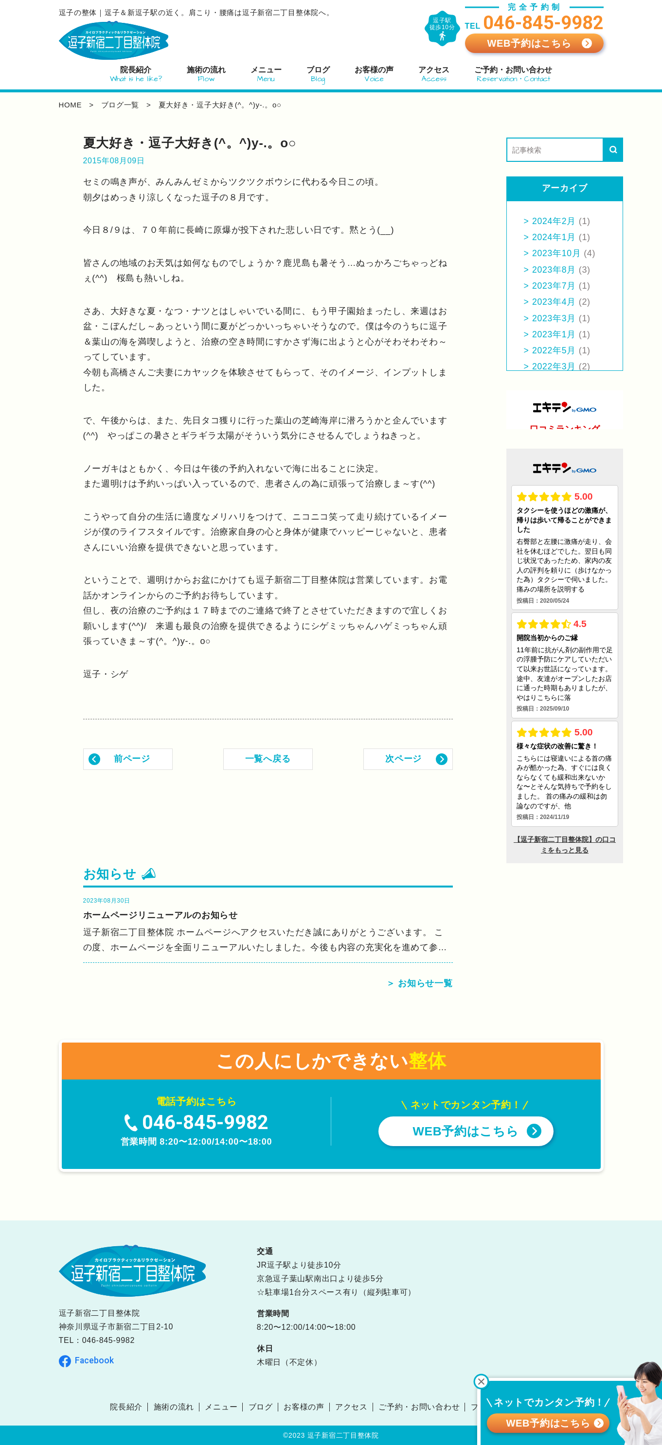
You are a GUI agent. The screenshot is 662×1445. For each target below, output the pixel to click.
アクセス (351, 1407)
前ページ (132, 759)
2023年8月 (555, 270)
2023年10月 (557, 253)
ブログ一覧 (120, 105)
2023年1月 (555, 334)
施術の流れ (173, 1407)
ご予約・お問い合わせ (419, 1407)
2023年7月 (555, 286)
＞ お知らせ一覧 (419, 983)
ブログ (260, 1407)
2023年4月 (555, 302)
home (70, 105)
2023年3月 (555, 318)
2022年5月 (555, 350)
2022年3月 (555, 366)
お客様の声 (304, 1407)
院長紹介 (126, 1407)
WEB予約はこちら (529, 43)
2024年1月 (555, 237)
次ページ (403, 759)
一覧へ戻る (268, 759)
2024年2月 (555, 221)
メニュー (221, 1407)
